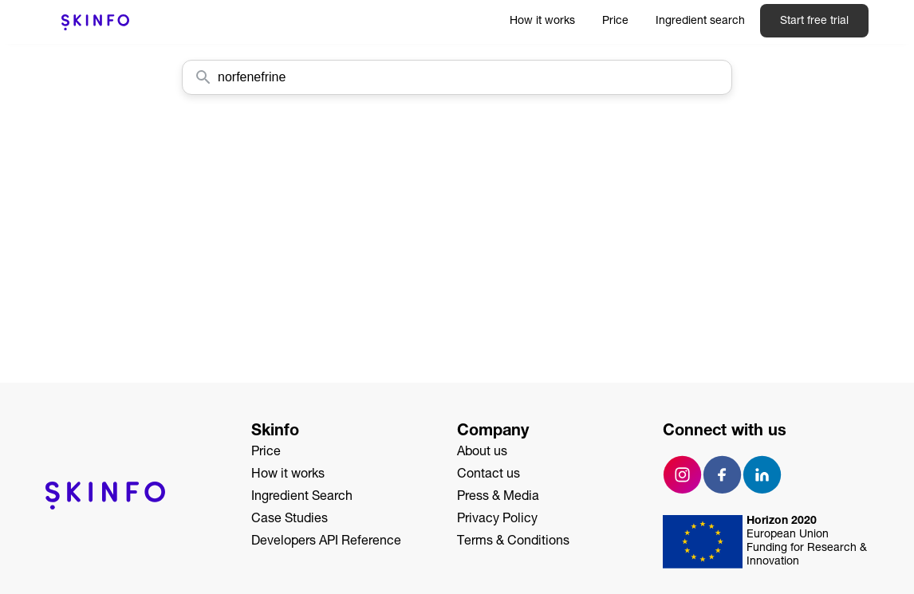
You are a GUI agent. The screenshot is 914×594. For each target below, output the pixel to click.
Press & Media (498, 497)
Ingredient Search (302, 497)
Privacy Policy (497, 519)
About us (482, 452)
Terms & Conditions (513, 542)
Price (615, 21)
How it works (542, 21)
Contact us (488, 475)
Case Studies (289, 519)
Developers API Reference (326, 542)
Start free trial (814, 21)
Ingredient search (700, 21)
